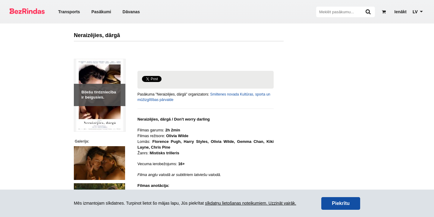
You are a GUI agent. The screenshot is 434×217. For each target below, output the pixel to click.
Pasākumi (101, 11)
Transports (69, 11)
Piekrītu (341, 203)
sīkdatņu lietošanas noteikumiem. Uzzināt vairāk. (250, 203)
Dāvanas (131, 11)
